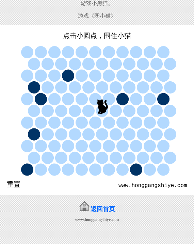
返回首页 (103, 209)
